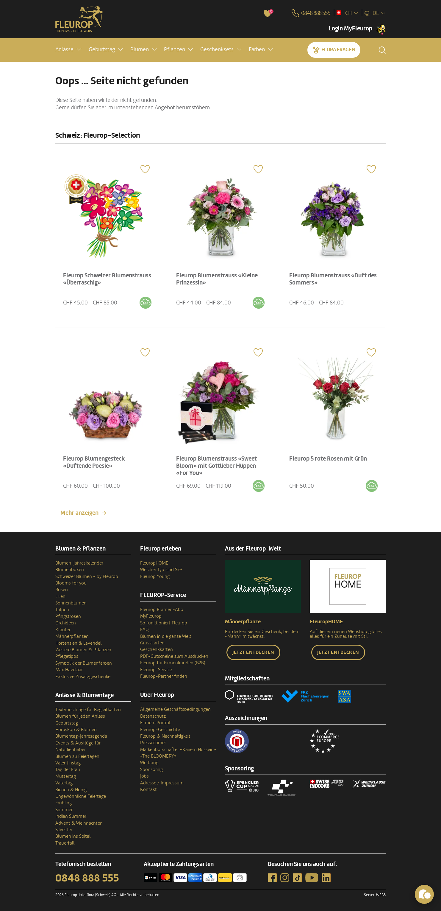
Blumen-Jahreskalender (79, 563)
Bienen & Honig (71, 789)
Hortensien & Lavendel (78, 643)
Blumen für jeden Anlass (80, 716)
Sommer (64, 809)
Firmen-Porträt (155, 722)
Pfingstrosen (68, 616)
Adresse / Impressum (162, 783)
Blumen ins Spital (72, 836)
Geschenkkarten (156, 649)
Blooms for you (71, 583)
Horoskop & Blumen (76, 729)
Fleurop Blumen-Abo (161, 609)
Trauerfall (64, 843)
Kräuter (63, 629)
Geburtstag (66, 723)
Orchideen (65, 623)
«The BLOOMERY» (158, 756)
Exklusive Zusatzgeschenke (82, 676)
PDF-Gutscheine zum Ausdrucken (174, 656)
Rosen (61, 589)
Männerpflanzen (72, 636)
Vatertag (64, 783)
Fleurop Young (155, 576)
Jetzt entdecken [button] (253, 652)
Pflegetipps (66, 656)
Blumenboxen (69, 569)
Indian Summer (70, 816)
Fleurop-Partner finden (163, 676)
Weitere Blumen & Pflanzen (83, 649)
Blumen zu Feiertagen (77, 756)
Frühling (63, 803)
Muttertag (65, 776)
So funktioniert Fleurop (163, 623)
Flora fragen (338, 49)
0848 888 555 (87, 878)
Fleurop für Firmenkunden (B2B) (172, 663)
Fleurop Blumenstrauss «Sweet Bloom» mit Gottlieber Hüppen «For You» (216, 466)
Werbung (149, 762)
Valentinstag (68, 763)
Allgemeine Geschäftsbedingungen (175, 709)
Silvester (63, 829)
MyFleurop (151, 616)
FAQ (144, 629)
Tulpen (62, 609)
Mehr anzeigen (79, 513)
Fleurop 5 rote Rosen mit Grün (328, 458)
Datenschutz (153, 716)
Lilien (60, 596)
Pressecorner (153, 742)
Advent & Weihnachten (79, 823)
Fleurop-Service (156, 669)
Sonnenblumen (71, 603)
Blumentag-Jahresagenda (81, 736)
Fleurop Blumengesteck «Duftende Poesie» (94, 462)
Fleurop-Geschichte (160, 729)
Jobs (144, 776)
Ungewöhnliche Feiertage (80, 796)
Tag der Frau (67, 769)
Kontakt (148, 789)
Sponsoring (151, 769)
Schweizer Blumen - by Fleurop (86, 576)
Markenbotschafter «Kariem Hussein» (178, 749)
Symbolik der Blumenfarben (83, 663)
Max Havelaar (69, 669)
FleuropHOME (154, 563)
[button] (68, 49)
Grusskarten (152, 643)
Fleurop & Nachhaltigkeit (165, 736)
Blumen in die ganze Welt (165, 636)
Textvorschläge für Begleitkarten (88, 709)
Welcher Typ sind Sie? (161, 569)
